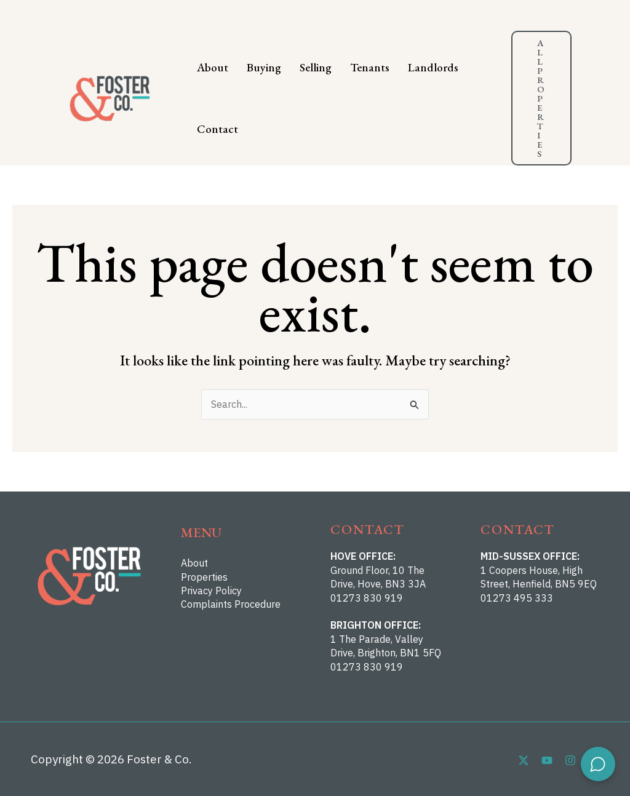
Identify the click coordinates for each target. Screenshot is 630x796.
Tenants (369, 67)
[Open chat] (598, 764)
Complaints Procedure (231, 604)
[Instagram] (570, 760)
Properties (204, 577)
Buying (264, 67)
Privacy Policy (211, 590)
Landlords (433, 67)
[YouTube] (546, 760)
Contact (217, 129)
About (212, 67)
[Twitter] (523, 760)
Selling (316, 67)
